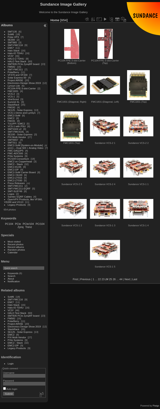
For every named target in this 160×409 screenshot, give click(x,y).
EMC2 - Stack (15, 164)
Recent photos (16, 244)
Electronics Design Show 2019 (24, 83)
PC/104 (40, 223)
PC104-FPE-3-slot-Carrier (22, 88)
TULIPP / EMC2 (16, 123)
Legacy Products (17, 204)
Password (8, 380)
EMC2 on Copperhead (20, 161)
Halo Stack (14, 50)
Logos (11, 194)
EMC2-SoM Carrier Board (22, 172)
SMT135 (12, 31)
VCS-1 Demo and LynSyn (22, 112)
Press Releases (16, 183)
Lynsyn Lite (14, 85)
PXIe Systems (15, 156)
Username (8, 372)
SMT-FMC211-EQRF (19, 188)
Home (54, 20)
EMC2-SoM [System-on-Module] (25, 145)
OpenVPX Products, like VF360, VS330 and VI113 (23, 200)
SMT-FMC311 (15, 69)
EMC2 (11, 118)
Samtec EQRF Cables (20, 196)
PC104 (9, 223)
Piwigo (156, 405)
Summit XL (14, 102)
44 (120, 279)
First (75, 279)
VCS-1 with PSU (17, 126)
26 (114, 279)
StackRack (13, 104)
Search (11, 276)
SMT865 (12, 42)
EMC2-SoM (14, 115)
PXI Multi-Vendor (17, 137)
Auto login (10, 389)
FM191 (11, 120)
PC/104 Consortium (18, 158)
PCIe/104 (28, 223)
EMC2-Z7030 (15, 180)
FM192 (11, 107)
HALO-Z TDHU (16, 58)
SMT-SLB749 (15, 191)
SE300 (11, 39)
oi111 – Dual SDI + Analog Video (26, 148)
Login (11, 363)
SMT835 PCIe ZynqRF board (23, 64)
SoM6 (11, 34)
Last (134, 279)
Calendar (13, 252)
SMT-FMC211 (15, 185)
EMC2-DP (13, 169)
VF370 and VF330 (18, 74)
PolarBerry (13, 72)
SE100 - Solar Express (20, 134)
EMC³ (11, 47)
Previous (85, 279)
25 (110, 279)
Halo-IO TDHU (16, 53)
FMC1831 (13, 91)
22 (99, 279)
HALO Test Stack (17, 61)
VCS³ (11, 56)
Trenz (28, 227)
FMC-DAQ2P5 (16, 150)
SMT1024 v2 (15, 129)
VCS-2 (11, 93)
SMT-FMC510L (16, 131)
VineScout (13, 99)
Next (127, 279)
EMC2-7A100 (15, 175)
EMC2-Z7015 (15, 177)
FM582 (11, 66)
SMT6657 (13, 139)
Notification (14, 281)
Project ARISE (15, 80)
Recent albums (16, 247)
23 (103, 279)
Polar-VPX (13, 37)
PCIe (18, 223)
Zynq (20, 227)
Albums (7, 25)
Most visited (14, 241)
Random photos (16, 249)
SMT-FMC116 (15, 45)
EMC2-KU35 (14, 166)
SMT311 (12, 142)
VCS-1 (11, 96)
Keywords (13, 273)
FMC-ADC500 (15, 153)
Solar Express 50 (17, 77)
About (11, 278)
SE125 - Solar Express (20, 110)
